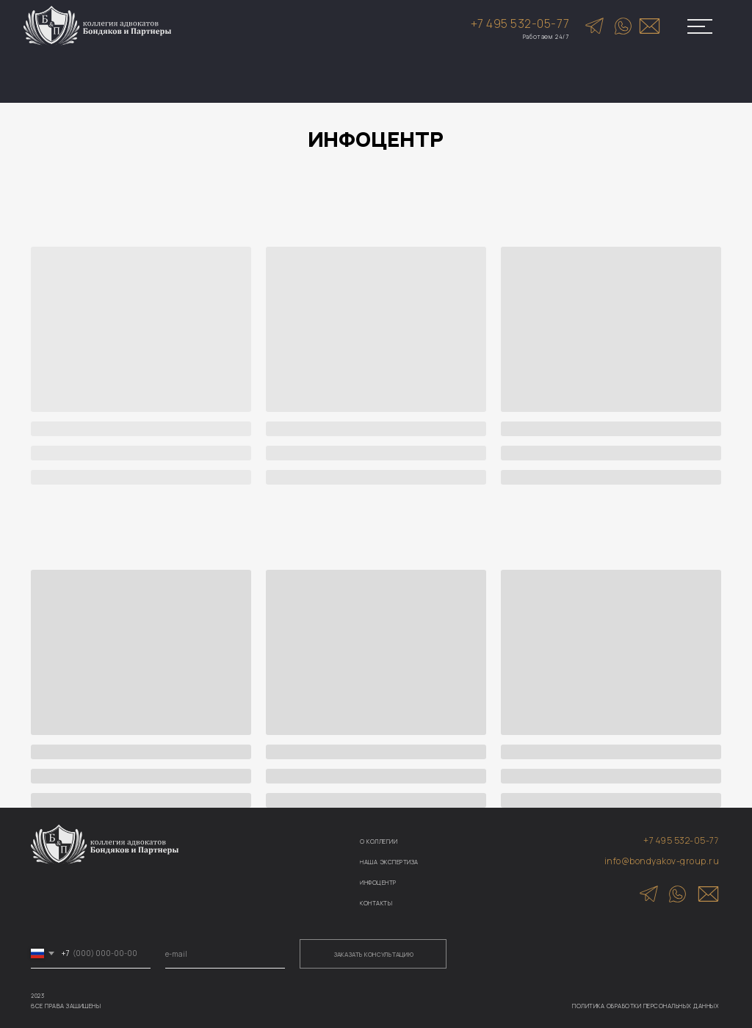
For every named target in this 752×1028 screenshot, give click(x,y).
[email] (225, 954)
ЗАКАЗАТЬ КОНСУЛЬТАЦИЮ (373, 954)
